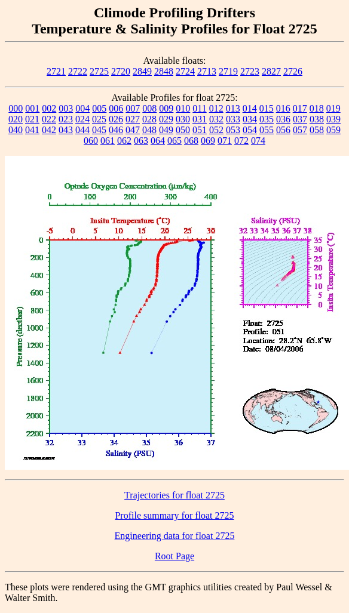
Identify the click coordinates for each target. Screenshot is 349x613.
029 (166, 119)
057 (300, 130)
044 (82, 130)
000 (15, 108)
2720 (120, 71)
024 (82, 119)
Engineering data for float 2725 (175, 536)
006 (116, 108)
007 (132, 108)
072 (241, 140)
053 (233, 130)
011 (199, 108)
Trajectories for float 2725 (174, 495)
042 (49, 130)
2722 (77, 71)
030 (183, 119)
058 (317, 130)
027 (132, 119)
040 (15, 130)
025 (99, 119)
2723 (249, 71)
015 (266, 108)
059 (333, 130)
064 (158, 140)
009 (166, 108)
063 (141, 140)
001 (32, 108)
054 (250, 130)
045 (99, 130)
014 (250, 108)
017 (300, 108)
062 (124, 140)
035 (266, 119)
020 (15, 119)
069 (208, 140)
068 (191, 140)
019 (333, 108)
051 (199, 130)
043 (66, 130)
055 (266, 130)
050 (183, 130)
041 (32, 130)
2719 (228, 71)
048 (149, 130)
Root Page (174, 556)
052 (216, 130)
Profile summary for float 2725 (174, 515)
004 (82, 108)
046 (116, 130)
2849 (142, 71)
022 (49, 119)
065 (174, 140)
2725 (99, 71)
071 (225, 140)
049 (166, 130)
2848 (163, 71)
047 (132, 130)
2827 (271, 71)
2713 (206, 71)
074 (258, 140)
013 (233, 108)
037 (300, 119)
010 (183, 108)
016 (283, 108)
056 (283, 130)
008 (149, 108)
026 (116, 119)
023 (66, 119)
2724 (185, 71)
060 (91, 140)
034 (250, 119)
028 (149, 119)
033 (233, 119)
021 (32, 119)
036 (283, 119)
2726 (292, 71)
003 (66, 108)
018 (317, 108)
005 (99, 108)
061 (107, 140)
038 (317, 119)
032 (216, 119)
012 (216, 108)
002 (49, 108)
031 (199, 119)
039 (333, 119)
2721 (56, 71)
